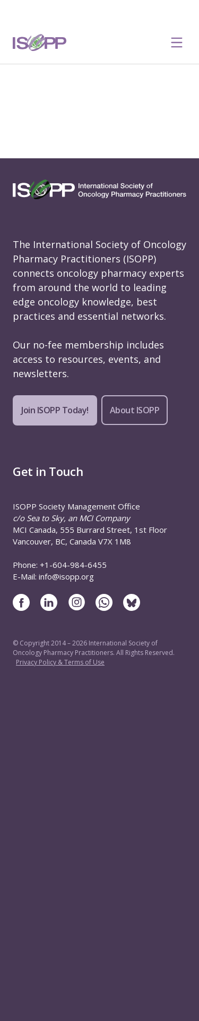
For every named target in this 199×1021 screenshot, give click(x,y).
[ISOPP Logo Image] (40, 42)
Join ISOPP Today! (55, 410)
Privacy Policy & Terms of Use (60, 662)
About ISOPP (135, 410)
